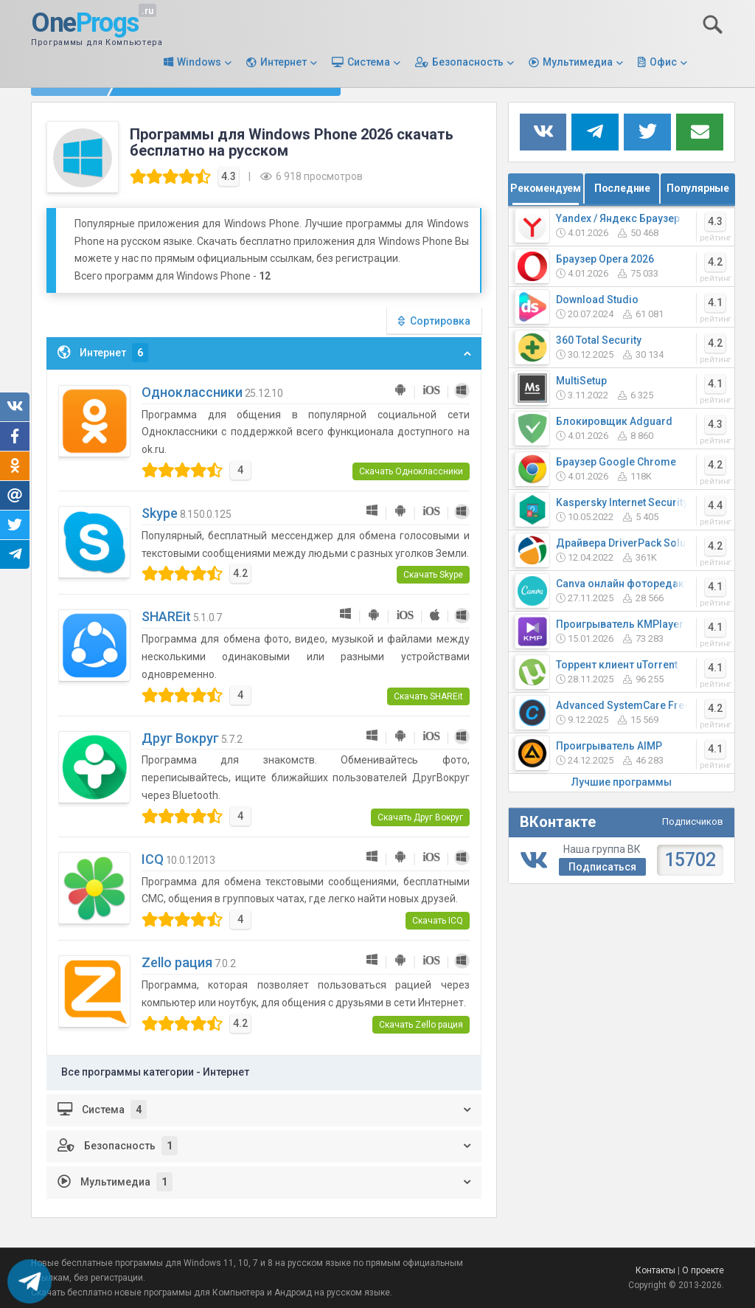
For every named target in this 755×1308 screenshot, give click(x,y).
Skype (160, 513)
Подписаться (602, 867)
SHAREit (166, 616)
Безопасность (468, 62)
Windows (199, 62)
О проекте (703, 1270)
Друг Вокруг (180, 738)
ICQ (153, 859)
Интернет (283, 62)
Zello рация (177, 962)
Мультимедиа (578, 62)
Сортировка (440, 321)
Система (368, 62)
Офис (663, 62)
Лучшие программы (621, 782)
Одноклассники (192, 392)
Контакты (655, 1270)
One (85, 23)
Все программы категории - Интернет (155, 1072)
